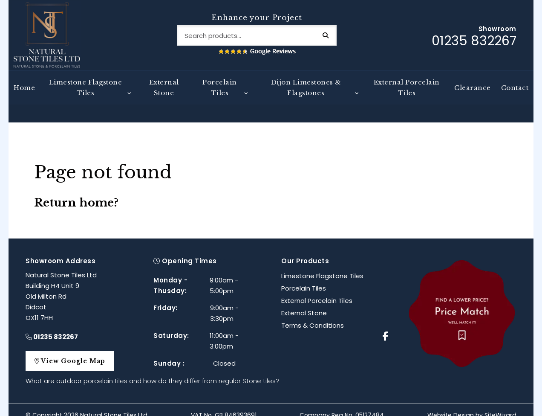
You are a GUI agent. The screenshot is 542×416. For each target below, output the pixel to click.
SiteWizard (500, 404)
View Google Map (73, 350)
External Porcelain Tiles (407, 94)
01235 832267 (52, 325)
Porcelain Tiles (219, 94)
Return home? (76, 191)
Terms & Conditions (312, 314)
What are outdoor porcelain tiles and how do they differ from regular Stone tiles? (152, 369)
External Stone (164, 94)
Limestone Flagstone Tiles (85, 94)
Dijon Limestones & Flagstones (306, 94)
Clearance (472, 94)
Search (332, 39)
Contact (515, 94)
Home (24, 94)
